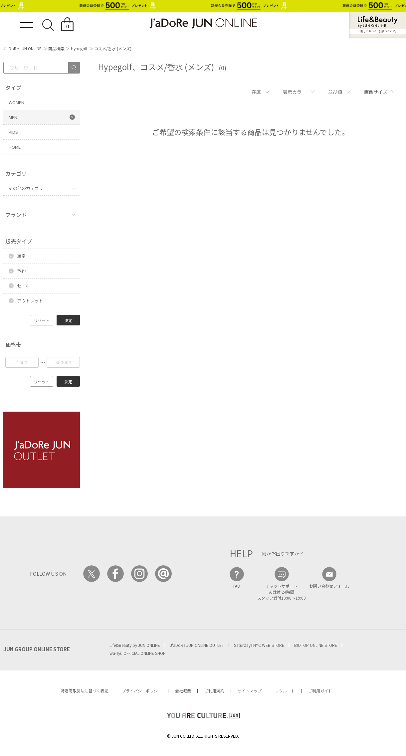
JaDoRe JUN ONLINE (203, 23)
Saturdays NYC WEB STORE (259, 645)
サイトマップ (250, 690)
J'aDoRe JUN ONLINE (22, 48)
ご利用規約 (214, 690)
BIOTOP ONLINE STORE (315, 645)
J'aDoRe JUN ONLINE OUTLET (197, 645)
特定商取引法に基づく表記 (84, 690)
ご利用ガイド (320, 690)
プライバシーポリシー (142, 690)
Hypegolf (79, 48)
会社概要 (183, 690)
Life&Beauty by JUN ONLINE (134, 645)
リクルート (285, 690)
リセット (42, 320)
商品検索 (56, 48)
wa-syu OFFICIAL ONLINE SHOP (137, 653)
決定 (68, 320)
